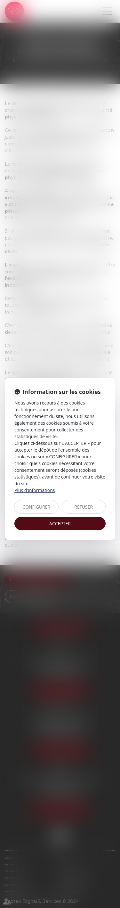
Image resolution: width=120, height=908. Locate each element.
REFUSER (83, 507)
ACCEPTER (60, 523)
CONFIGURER (36, 507)
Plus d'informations (34, 490)
